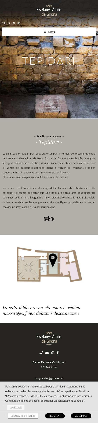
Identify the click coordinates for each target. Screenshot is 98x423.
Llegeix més (16, 407)
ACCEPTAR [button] (81, 415)
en (13, 23)
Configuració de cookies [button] (22, 415)
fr (18, 23)
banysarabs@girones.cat (49, 378)
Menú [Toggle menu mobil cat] (49, 31)
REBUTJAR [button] (54, 415)
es (8, 23)
